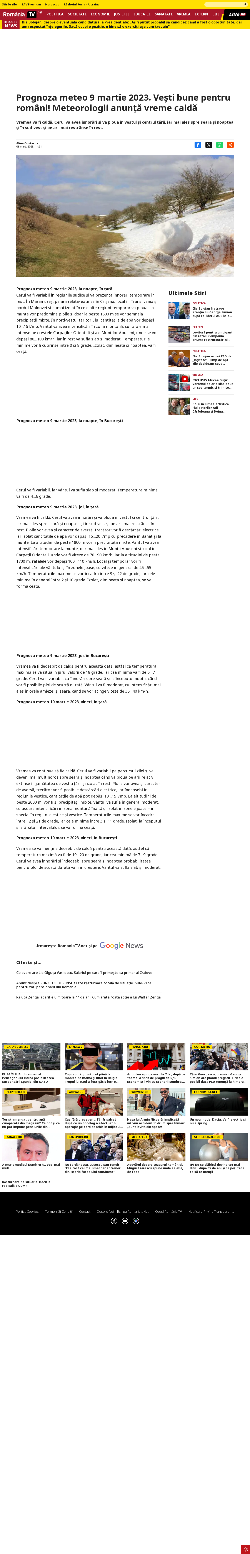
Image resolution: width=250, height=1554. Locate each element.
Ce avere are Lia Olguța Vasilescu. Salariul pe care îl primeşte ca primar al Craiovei (84, 973)
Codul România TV (168, 1211)
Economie (100, 14)
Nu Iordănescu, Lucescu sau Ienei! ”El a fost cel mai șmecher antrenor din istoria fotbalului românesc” (92, 1168)
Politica (55, 14)
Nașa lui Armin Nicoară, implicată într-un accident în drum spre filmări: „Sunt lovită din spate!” (156, 1123)
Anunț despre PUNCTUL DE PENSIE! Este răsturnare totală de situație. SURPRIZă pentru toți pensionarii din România (83, 985)
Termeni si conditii (59, 1211)
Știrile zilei (10, 4)
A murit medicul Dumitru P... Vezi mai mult (31, 1166)
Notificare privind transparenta (211, 1211)
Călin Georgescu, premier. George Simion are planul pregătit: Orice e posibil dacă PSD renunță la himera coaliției (217, 1078)
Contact (84, 1211)
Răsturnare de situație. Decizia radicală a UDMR (26, 1184)
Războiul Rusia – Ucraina (82, 4)
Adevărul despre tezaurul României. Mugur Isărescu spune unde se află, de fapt (155, 1168)
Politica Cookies (27, 1211)
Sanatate (164, 14)
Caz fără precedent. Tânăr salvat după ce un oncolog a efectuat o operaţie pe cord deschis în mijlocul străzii (92, 1123)
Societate (77, 14)
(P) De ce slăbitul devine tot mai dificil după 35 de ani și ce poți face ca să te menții (217, 1168)
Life (215, 14)
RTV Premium (31, 4)
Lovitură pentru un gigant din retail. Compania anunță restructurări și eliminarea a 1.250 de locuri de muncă (212, 336)
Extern (201, 14)
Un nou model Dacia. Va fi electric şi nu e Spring (218, 1121)
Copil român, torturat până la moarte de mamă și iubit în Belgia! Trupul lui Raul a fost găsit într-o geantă (91, 1078)
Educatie (142, 14)
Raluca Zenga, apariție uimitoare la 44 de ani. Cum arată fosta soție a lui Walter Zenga (88, 997)
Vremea (183, 14)
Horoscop (52, 4)
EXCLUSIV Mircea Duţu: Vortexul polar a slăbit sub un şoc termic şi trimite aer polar (212, 383)
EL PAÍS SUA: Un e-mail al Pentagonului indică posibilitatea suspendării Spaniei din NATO (28, 1078)
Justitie (121, 14)
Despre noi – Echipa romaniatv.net (123, 1211)
